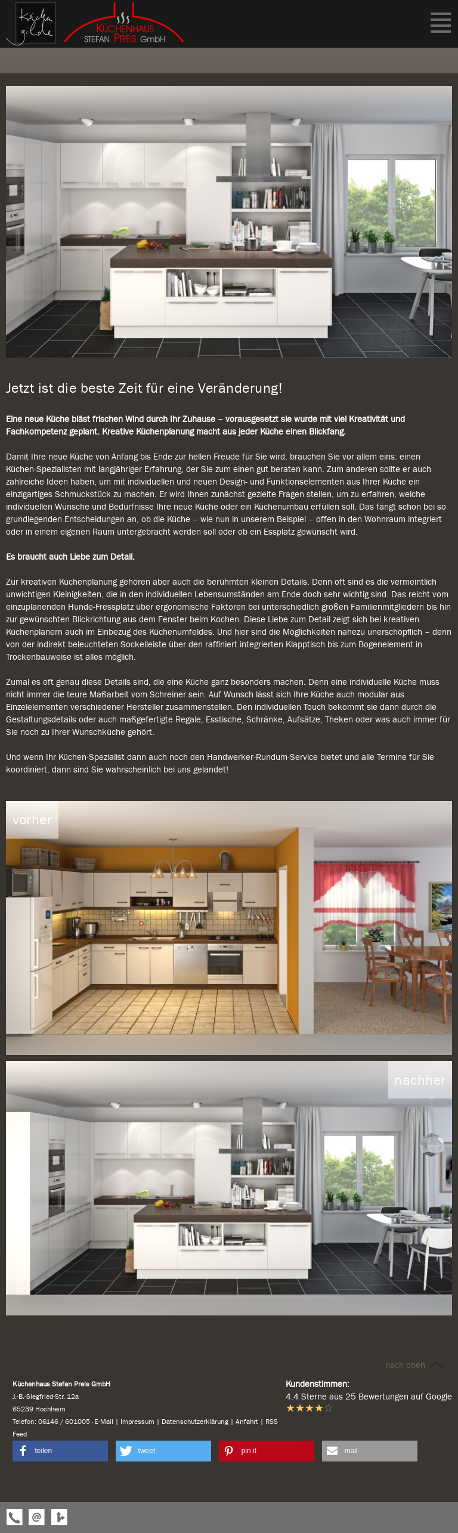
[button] (60, 1451)
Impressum (137, 1421)
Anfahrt (247, 1421)
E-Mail (103, 1421)
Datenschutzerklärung (195, 1421)
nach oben (415, 1365)
